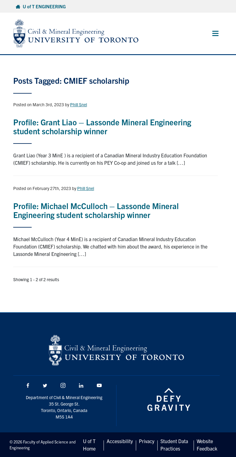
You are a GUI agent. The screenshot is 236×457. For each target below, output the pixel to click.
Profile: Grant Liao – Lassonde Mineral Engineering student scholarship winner (102, 126)
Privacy (146, 441)
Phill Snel (78, 104)
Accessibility (120, 441)
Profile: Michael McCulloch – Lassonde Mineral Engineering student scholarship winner (96, 210)
